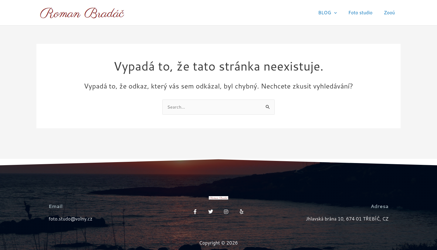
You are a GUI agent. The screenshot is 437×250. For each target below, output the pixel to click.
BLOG (333, 13)
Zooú (390, 12)
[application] (340, 13)
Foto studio (364, 12)
